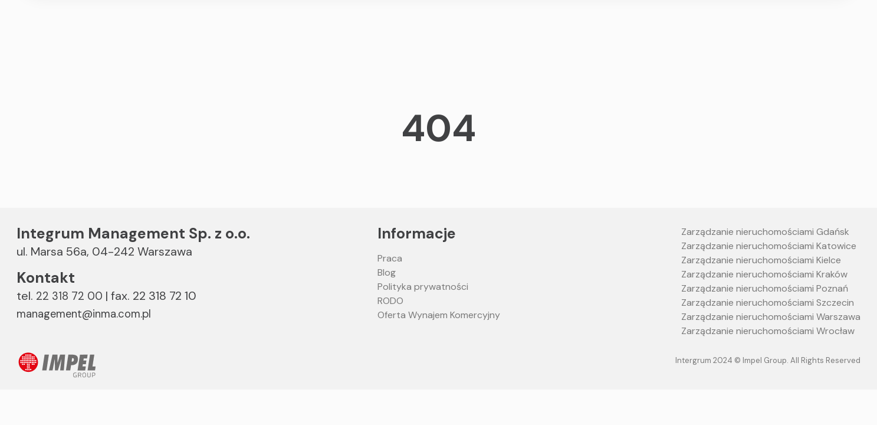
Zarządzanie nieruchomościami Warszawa (770, 316)
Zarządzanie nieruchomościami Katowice (768, 246)
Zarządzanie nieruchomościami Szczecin (767, 302)
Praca (389, 258)
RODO (390, 301)
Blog (386, 272)
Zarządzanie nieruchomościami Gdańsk (765, 231)
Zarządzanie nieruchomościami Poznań (764, 288)
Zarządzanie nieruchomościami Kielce (761, 260)
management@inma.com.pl (91, 313)
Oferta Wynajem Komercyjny (438, 315)
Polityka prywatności (422, 286)
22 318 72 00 (70, 295)
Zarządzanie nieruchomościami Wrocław (768, 331)
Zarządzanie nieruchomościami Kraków (764, 274)
